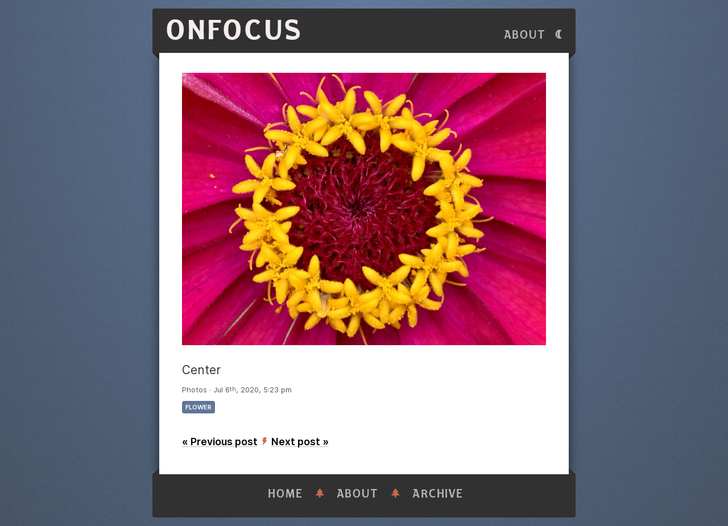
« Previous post (220, 442)
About (525, 35)
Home (285, 494)
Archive (438, 494)
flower (198, 407)
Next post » (300, 442)
